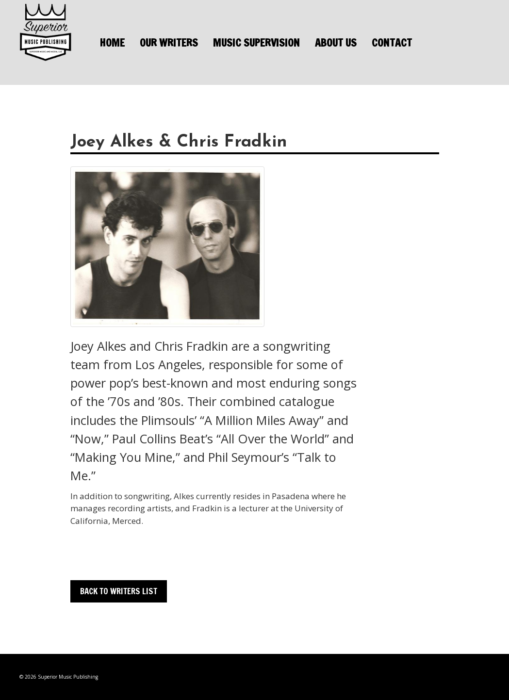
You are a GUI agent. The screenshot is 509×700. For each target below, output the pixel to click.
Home (112, 43)
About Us (336, 43)
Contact (392, 43)
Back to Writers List (118, 591)
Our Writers (169, 43)
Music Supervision (256, 43)
